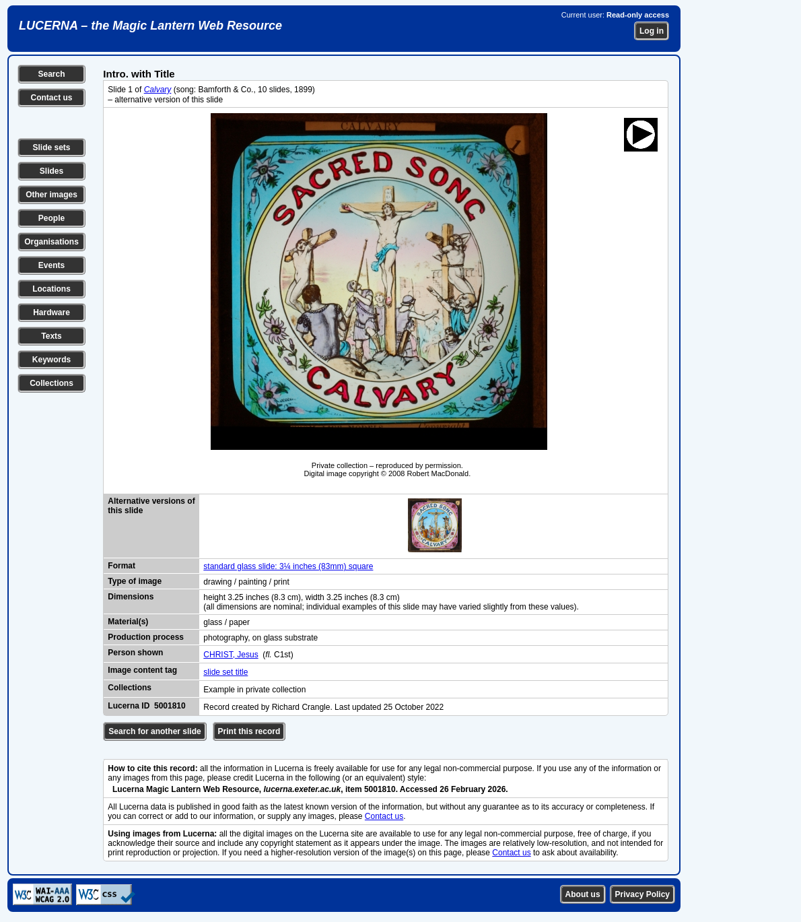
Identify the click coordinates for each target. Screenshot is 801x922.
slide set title (225, 672)
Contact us (51, 97)
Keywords (51, 359)
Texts (51, 336)
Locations (51, 289)
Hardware (51, 312)
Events (51, 265)
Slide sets (51, 147)
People (51, 218)
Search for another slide (154, 731)
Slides (51, 171)
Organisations (51, 241)
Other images (51, 194)
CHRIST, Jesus (230, 654)
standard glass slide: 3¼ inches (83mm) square (288, 566)
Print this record (249, 731)
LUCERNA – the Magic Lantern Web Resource (150, 25)
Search (51, 74)
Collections (51, 383)
